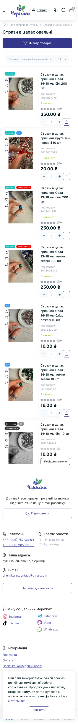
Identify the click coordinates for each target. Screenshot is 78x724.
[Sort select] (30, 59)
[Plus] (59, 121)
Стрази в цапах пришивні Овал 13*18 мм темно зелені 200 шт (53, 254)
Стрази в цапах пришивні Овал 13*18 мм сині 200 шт (54, 195)
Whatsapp (47, 629)
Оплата (8, 660)
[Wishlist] (6, 85)
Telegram (47, 616)
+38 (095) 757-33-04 (18, 539)
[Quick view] (6, 79)
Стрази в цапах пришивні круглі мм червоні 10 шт (55, 138)
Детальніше (16, 701)
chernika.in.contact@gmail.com (25, 575)
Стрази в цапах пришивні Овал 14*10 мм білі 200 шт (54, 81)
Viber (44, 622)
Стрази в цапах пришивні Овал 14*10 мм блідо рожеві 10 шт (52, 313)
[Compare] (6, 92)
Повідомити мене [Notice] (55, 461)
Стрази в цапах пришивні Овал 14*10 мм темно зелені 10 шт (53, 372)
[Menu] (5, 10)
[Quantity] (51, 122)
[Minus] (44, 121)
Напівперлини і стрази (24, 24)
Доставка (10, 654)
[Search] (64, 10)
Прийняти (39, 709)
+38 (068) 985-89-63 (18, 545)
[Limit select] (61, 59)
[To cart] (66, 122)
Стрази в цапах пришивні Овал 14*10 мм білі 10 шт (55, 429)
